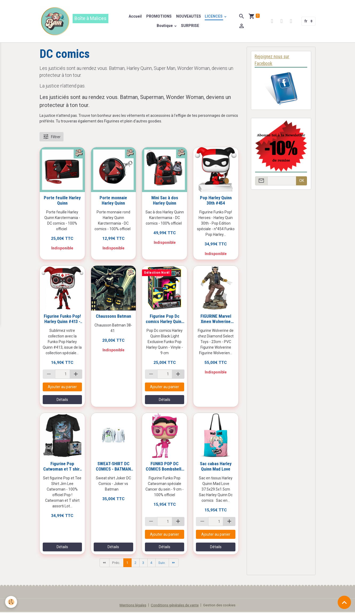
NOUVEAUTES (188, 17)
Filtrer (52, 137)
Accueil (135, 17)
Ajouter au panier (62, 387)
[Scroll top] (344, 602)
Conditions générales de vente (175, 606)
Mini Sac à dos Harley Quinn (164, 201)
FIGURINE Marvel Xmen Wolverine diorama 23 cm (215, 319)
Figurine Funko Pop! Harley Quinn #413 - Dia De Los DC (62, 319)
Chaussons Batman (113, 317)
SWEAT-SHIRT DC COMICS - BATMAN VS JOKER (113, 467)
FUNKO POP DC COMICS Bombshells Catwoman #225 (164, 467)
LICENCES (214, 17)
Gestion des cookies (222, 606)
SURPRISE (190, 26)
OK (301, 182)
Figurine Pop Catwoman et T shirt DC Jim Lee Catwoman (62, 467)
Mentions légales (131, 606)
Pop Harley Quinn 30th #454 (216, 201)
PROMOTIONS (159, 17)
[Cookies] (11, 602)
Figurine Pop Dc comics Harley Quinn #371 (164, 319)
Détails (62, 400)
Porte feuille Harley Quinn (62, 201)
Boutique (165, 26)
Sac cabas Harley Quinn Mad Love (215, 467)
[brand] (81, 22)
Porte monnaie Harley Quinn (113, 201)
